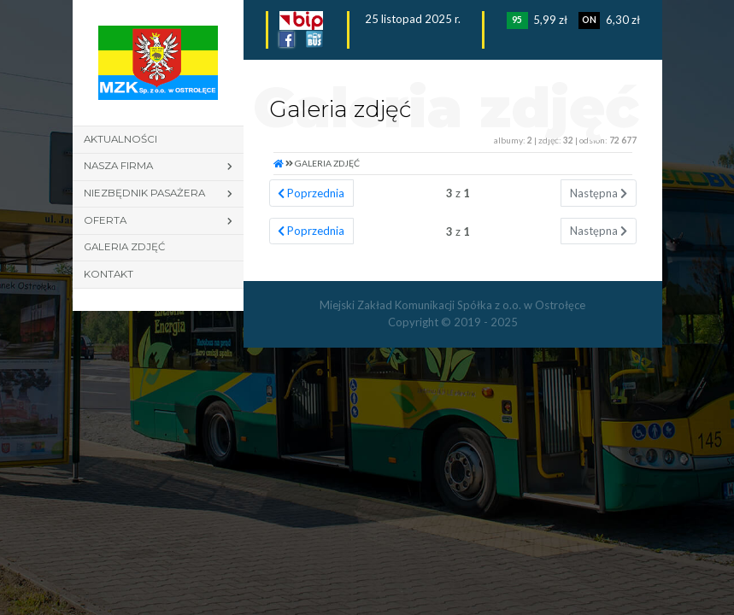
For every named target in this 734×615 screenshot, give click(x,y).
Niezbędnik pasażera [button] (144, 193)
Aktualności (120, 139)
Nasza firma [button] (118, 166)
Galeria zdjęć (124, 247)
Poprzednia (311, 193)
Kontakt (108, 274)
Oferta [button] (105, 220)
